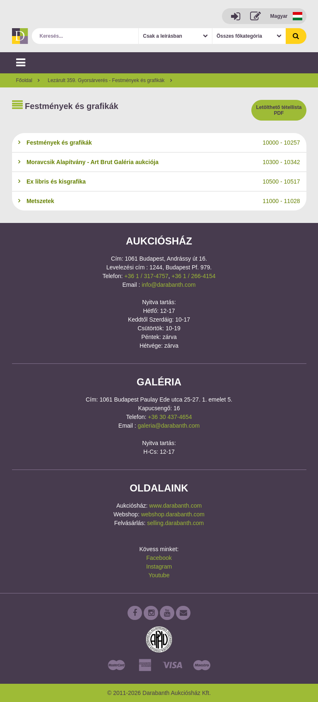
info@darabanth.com (168, 284)
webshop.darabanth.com (173, 514)
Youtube (159, 575)
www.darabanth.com (175, 505)
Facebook (158, 557)
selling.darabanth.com (175, 523)
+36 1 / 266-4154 (193, 276)
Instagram (159, 566)
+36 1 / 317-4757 (146, 276)
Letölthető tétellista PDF (278, 110)
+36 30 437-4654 (170, 417)
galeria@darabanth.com (169, 425)
